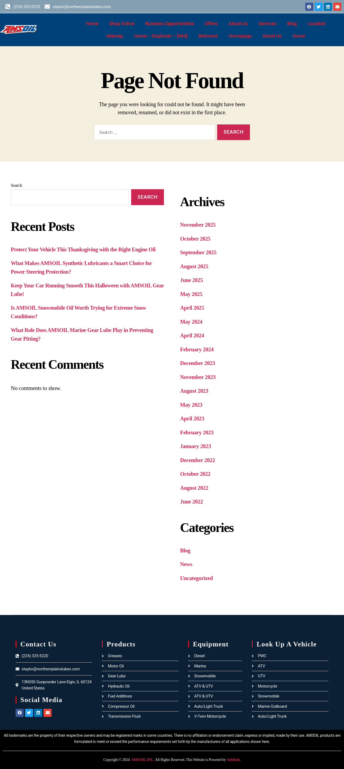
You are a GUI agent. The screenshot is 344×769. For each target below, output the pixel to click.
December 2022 (198, 460)
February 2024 (197, 349)
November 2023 (198, 377)
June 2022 (192, 501)
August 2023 (194, 391)
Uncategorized (197, 578)
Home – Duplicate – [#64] (161, 36)
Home (91, 23)
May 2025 (191, 294)
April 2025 (192, 308)
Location (316, 23)
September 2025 (199, 252)
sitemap (114, 36)
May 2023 (191, 405)
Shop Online (121, 23)
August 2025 (194, 266)
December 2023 (198, 363)
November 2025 (198, 224)
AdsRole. (234, 760)
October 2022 (196, 474)
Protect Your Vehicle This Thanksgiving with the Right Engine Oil (85, 249)
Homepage (240, 36)
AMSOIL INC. (142, 760)
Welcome (208, 36)
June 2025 (192, 280)
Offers (211, 23)
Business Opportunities (169, 23)
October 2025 (196, 238)
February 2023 (197, 432)
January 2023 (196, 446)
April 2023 (192, 418)
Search (16, 185)
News (186, 564)
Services (268, 23)
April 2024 (192, 335)
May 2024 (191, 322)
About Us (238, 23)
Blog (291, 23)
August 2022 (194, 488)
